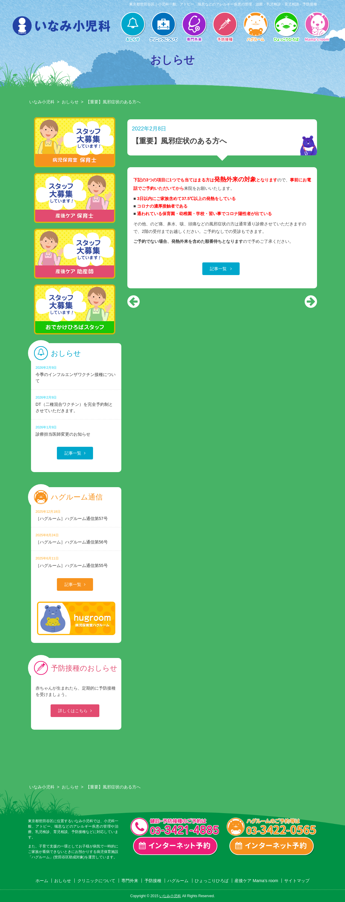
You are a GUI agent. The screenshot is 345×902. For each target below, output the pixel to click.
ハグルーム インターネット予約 (271, 846)
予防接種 (225, 27)
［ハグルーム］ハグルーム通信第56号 (76, 538)
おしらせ (132, 27)
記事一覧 (219, 268)
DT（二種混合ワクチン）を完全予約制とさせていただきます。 (76, 404)
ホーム (42, 881)
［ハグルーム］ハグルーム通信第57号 (76, 515)
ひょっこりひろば (286, 27)
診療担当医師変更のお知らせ (76, 431)
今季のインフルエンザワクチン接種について (76, 374)
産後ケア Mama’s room (317, 27)
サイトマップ (296, 881)
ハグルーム (255, 27)
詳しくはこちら (73, 710)
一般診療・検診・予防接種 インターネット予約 (175, 846)
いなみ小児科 (41, 101)
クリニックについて (163, 27)
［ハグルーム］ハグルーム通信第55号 (76, 562)
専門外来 (194, 27)
